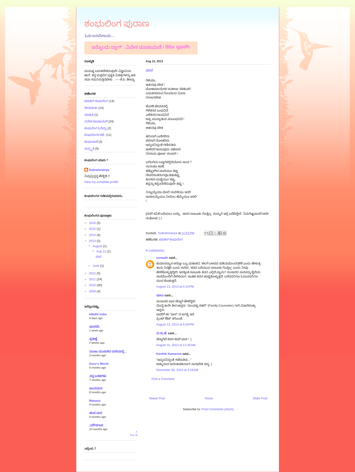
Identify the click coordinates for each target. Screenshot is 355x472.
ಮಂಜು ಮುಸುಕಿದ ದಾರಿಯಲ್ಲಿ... (108, 351)
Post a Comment (163, 379)
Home (209, 398)
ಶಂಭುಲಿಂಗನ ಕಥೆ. (94, 135)
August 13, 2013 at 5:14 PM (175, 286)
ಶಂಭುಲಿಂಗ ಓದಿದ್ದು (95, 128)
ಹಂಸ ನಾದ (95, 413)
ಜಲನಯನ (95, 388)
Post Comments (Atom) (218, 409)
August (98, 246)
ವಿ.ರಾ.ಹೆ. (161, 333)
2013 (93, 241)
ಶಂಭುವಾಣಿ (91, 141)
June (96, 265)
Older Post (260, 398)
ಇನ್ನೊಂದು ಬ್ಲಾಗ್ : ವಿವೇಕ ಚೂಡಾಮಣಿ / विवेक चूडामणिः (141, 47)
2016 (93, 223)
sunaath (162, 257)
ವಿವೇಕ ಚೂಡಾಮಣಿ (96, 121)
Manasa (95, 400)
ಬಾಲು (160, 295)
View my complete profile (101, 182)
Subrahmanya (99, 170)
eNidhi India (98, 314)
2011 (93, 279)
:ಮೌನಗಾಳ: (96, 425)
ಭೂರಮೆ (94, 326)
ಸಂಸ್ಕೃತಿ (89, 148)
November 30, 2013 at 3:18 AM (177, 370)
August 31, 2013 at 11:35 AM (176, 345)
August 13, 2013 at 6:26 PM (175, 324)
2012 (93, 273)
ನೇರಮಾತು (91, 108)
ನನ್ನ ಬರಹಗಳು (98, 376)
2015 (93, 229)
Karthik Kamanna (169, 354)
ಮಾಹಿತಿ (89, 114)
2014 (93, 235)
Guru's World (99, 363)
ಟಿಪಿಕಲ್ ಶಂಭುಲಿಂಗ (171, 239)
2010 (93, 285)
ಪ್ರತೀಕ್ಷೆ (93, 339)
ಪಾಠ (98, 256)
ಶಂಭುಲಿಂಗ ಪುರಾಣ (116, 23)
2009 (93, 291)
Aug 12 (101, 251)
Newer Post (157, 398)
